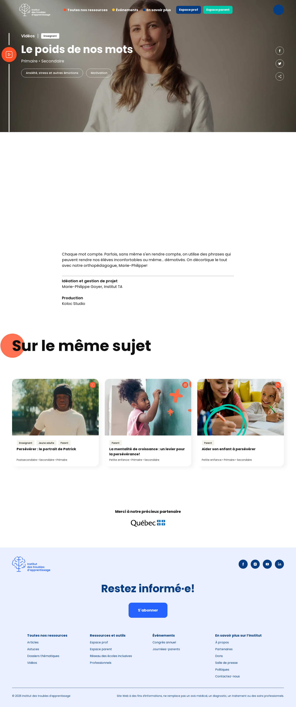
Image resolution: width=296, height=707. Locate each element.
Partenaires (224, 649)
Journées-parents (166, 649)
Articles (33, 642)
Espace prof (188, 10)
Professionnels (100, 663)
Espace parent (218, 10)
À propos (222, 642)
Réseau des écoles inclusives (111, 656)
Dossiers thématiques (43, 656)
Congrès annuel (164, 642)
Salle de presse (226, 663)
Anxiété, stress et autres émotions (52, 73)
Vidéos (32, 663)
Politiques (222, 669)
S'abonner (148, 610)
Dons (219, 656)
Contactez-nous (227, 676)
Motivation (99, 73)
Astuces (33, 649)
